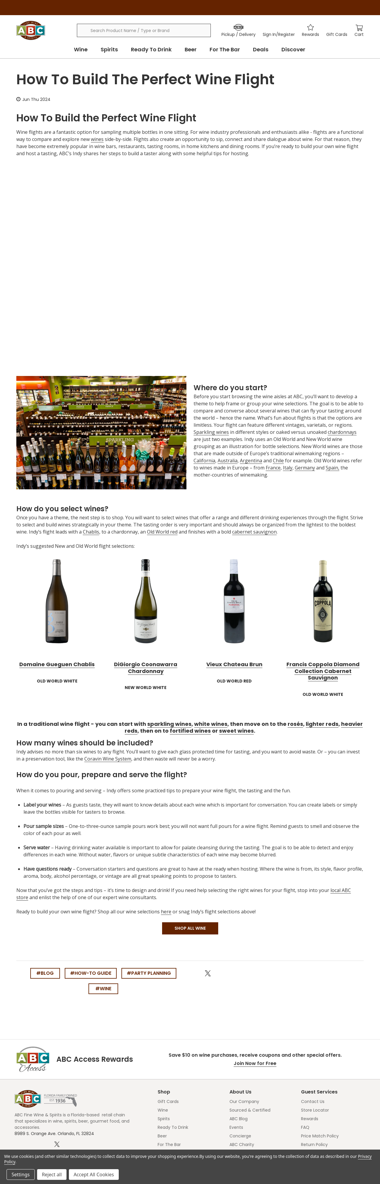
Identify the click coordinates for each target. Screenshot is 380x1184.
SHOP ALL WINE (190, 928)
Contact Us (312, 1101)
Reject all (52, 1174)
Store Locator (315, 1110)
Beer (191, 49)
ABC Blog (238, 1119)
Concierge (240, 1136)
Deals (260, 49)
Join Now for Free (255, 1063)
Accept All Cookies (94, 1174)
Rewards (309, 1119)
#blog (45, 973)
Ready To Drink (151, 49)
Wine (81, 49)
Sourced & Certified (249, 1110)
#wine (103, 988)
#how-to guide (90, 973)
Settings (21, 1174)
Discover (293, 49)
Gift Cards (168, 1101)
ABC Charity (241, 1145)
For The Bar (225, 49)
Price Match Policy (320, 1136)
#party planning (149, 973)
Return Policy (314, 1145)
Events (236, 1127)
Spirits (109, 49)
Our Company (244, 1101)
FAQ (305, 1127)
